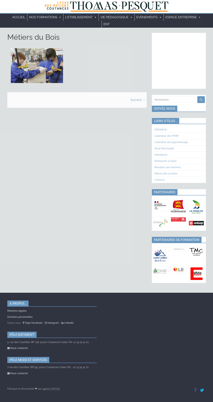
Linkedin (67, 322)
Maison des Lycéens (165, 173)
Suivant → (137, 100)
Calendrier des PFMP (166, 136)
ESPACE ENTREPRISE (183, 17)
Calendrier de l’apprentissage (171, 142)
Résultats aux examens (167, 167)
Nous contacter (17, 348)
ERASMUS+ (160, 129)
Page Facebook (32, 322)
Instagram (52, 322)
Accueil (18, 17)
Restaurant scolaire (165, 161)
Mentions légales (17, 310)
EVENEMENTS (149, 17)
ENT (106, 24)
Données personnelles (20, 317)
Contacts (159, 179)
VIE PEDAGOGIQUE (116, 17)
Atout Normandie (164, 148)
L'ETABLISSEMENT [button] (81, 17)
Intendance (160, 154)
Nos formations (45, 17)
